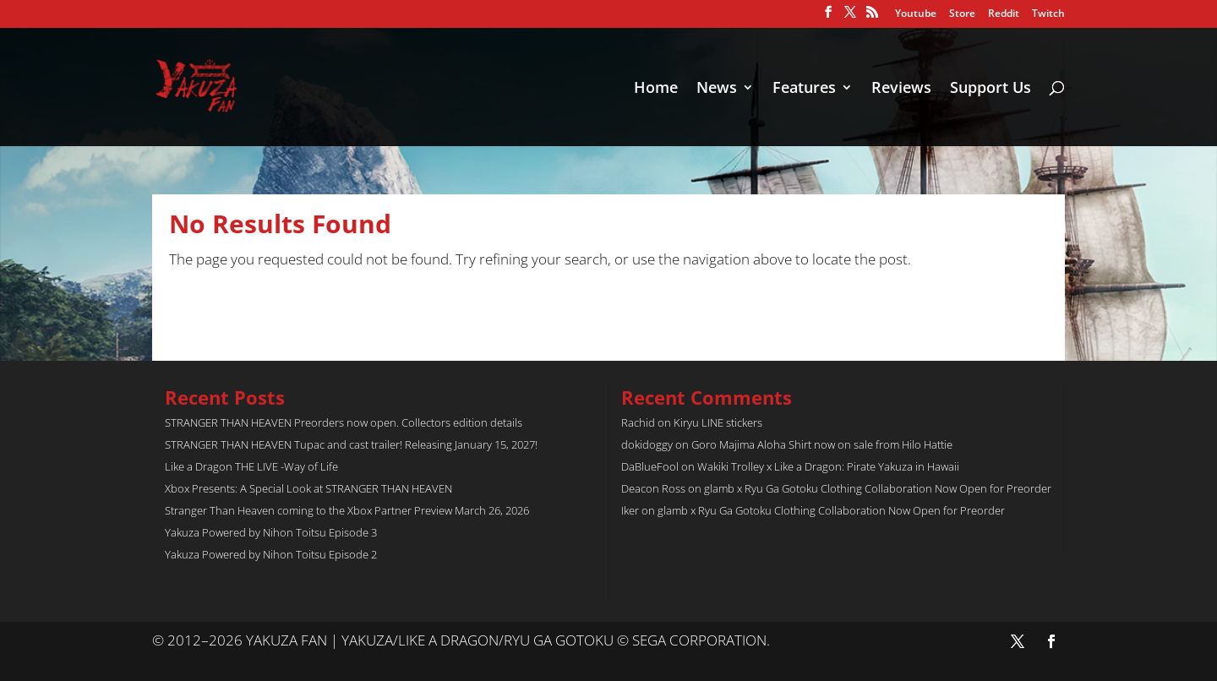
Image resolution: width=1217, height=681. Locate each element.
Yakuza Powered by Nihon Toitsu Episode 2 (271, 554)
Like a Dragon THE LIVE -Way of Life (251, 466)
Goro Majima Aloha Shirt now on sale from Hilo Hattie (821, 444)
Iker (630, 510)
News (716, 89)
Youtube (915, 14)
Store (962, 14)
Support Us (990, 89)
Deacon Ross (653, 488)
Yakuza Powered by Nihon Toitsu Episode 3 (271, 532)
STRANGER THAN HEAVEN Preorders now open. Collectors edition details (343, 422)
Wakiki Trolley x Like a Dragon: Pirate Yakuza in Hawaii (828, 466)
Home (656, 89)
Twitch (1048, 14)
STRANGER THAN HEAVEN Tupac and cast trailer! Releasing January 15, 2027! (351, 444)
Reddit (1003, 14)
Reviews (901, 89)
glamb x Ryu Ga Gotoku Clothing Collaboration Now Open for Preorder (877, 488)
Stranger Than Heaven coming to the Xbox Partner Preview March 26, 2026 (347, 510)
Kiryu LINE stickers (718, 422)
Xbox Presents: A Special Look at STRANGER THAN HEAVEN (308, 488)
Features (804, 89)
